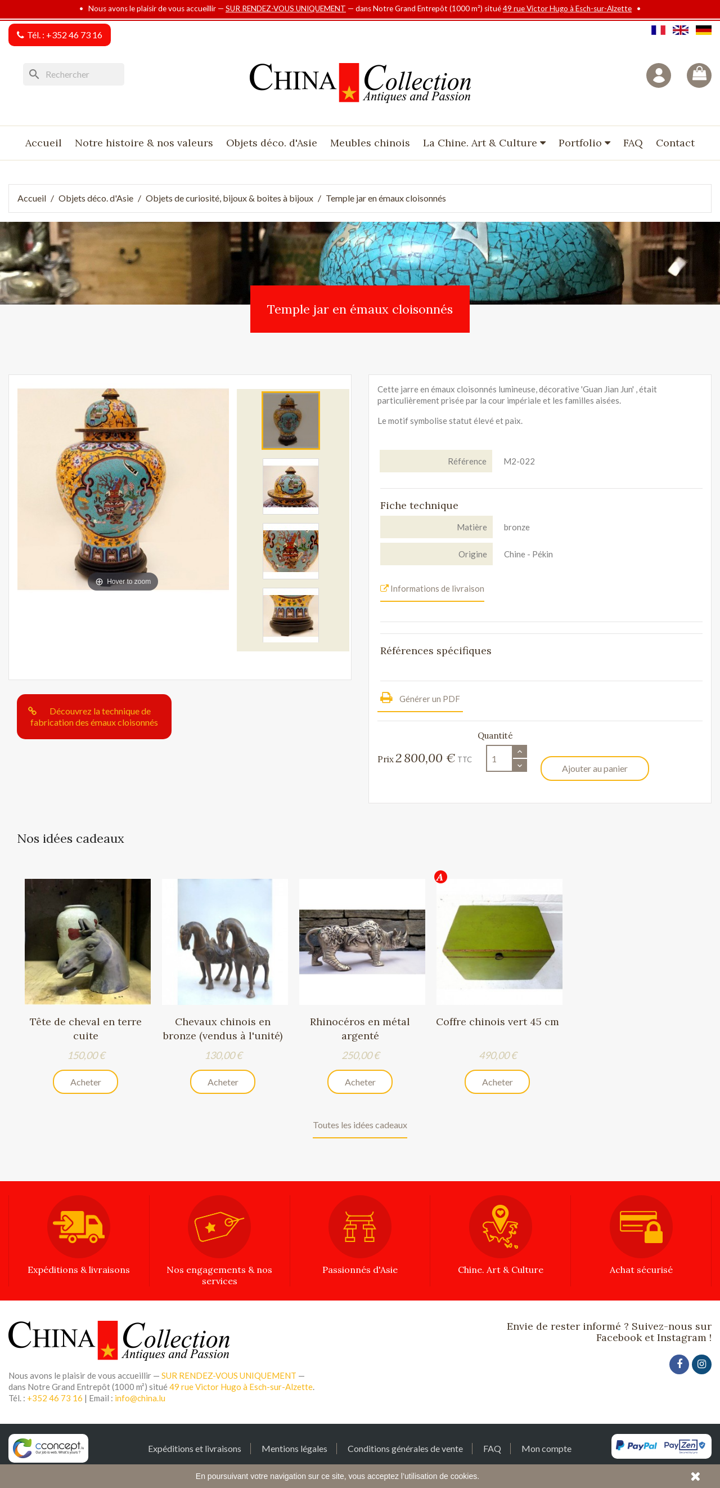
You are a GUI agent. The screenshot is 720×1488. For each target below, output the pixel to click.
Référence (467, 461)
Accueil (43, 142)
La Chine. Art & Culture (481, 142)
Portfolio (582, 142)
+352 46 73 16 (74, 34)
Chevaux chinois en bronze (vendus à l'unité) (222, 1028)
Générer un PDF (420, 697)
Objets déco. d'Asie (271, 142)
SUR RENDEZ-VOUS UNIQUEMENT (286, 8)
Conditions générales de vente (405, 1449)
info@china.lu (140, 1398)
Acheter (85, 1081)
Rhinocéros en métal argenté (360, 1028)
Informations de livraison (432, 588)
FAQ (633, 142)
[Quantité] (499, 758)
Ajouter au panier (595, 768)
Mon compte (546, 1449)
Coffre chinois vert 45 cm (497, 1021)
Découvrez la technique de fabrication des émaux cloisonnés (94, 716)
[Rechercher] (73, 74)
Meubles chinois (370, 142)
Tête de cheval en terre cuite (86, 1028)
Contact (675, 142)
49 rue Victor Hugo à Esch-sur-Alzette (567, 8)
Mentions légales (294, 1449)
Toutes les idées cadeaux (360, 1125)
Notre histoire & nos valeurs (144, 142)
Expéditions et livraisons (194, 1449)
